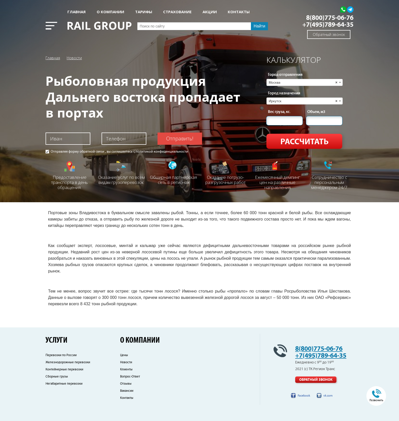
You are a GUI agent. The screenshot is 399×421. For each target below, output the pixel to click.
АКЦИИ (210, 12)
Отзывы (126, 384)
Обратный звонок (329, 34)
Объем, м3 (316, 112)
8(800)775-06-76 (329, 18)
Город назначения (284, 93)
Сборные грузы (57, 377)
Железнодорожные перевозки (68, 362)
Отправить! (179, 138)
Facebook (304, 395)
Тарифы (143, 12)
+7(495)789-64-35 (327, 24)
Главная (76, 12)
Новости (74, 57)
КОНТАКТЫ (239, 12)
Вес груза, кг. (279, 112)
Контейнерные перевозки (64, 369)
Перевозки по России (61, 355)
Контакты (126, 398)
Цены (124, 355)
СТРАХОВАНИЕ (177, 12)
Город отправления (285, 75)
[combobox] (304, 82)
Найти (259, 26)
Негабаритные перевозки (64, 384)
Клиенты (126, 369)
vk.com (328, 395)
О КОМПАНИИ (110, 12)
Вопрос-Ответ (130, 377)
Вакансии (126, 391)
